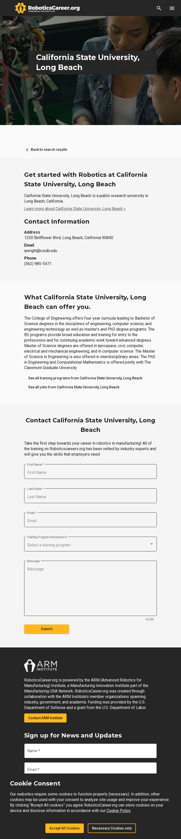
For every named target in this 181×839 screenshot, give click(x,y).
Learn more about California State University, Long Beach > (75, 208)
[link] (85, 378)
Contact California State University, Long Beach (90, 425)
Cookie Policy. (118, 810)
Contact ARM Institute (45, 718)
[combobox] (90, 545)
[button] (159, 8)
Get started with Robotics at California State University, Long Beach (85, 179)
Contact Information (57, 221)
